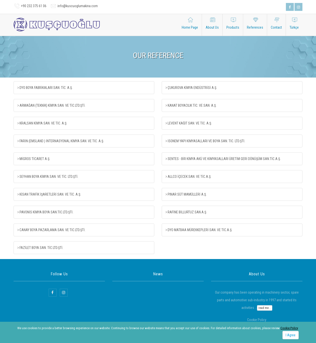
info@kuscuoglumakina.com (78, 6)
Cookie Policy (289, 328)
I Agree (291, 335)
